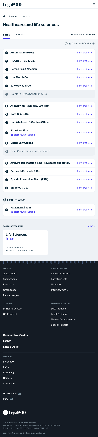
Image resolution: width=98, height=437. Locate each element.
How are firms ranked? (83, 35)
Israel (25, 16)
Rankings (15, 16)
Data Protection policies (12, 433)
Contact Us (40, 433)
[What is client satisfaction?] (93, 43)
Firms (6, 35)
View (91, 226)
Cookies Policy (29, 433)
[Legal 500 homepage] (49, 412)
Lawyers (20, 35)
